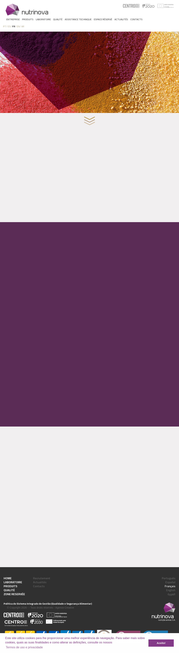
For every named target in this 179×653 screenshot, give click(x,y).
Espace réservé (103, 19)
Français (170, 586)
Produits (27, 19)
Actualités (121, 19)
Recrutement (41, 578)
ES (9, 26)
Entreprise (13, 19)
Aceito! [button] (161, 643)
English (170, 590)
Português (168, 578)
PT (4, 26)
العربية (171, 594)
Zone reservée (14, 594)
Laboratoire (43, 19)
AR (22, 26)
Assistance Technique (78, 19)
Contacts (136, 19)
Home (8, 578)
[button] (113, 642)
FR (13, 26)
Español (170, 582)
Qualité (57, 19)
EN (18, 26)
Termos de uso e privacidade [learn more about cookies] (24, 647)
